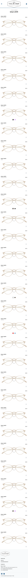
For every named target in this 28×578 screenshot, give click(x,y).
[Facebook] (2, 574)
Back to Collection (13, 10)
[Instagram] (4, 574)
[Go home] (14, 4)
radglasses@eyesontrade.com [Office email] (7, 568)
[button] (1, 4)
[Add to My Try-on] (26, 31)
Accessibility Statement (4, 561)
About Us (2, 560)
